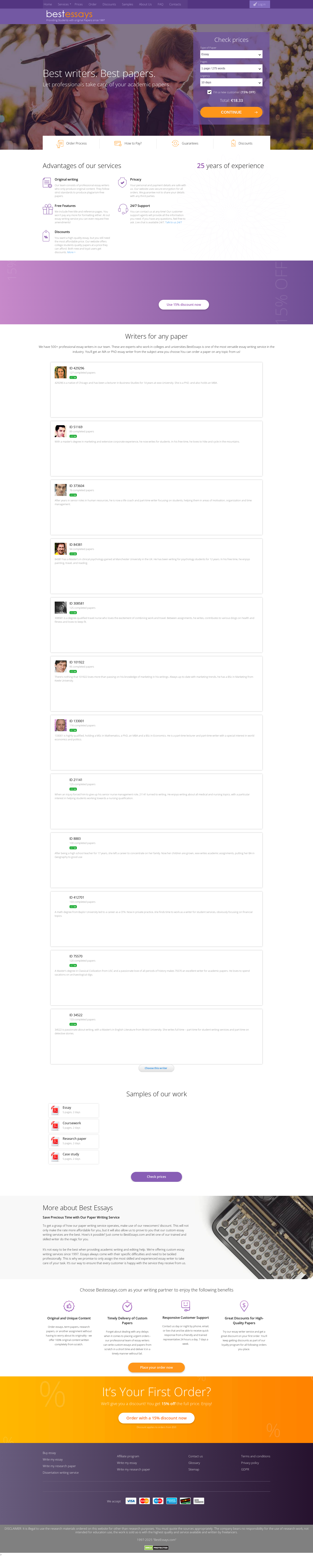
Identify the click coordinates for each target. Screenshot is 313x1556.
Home (46, 4)
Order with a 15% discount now (156, 1419)
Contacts (169, 4)
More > (71, 253)
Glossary (194, 1464)
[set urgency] (231, 83)
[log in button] (259, 4)
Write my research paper (59, 1467)
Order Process (71, 146)
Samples (123, 4)
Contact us (195, 1457)
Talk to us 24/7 (173, 223)
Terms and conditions (255, 1457)
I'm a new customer (234, 92)
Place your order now (156, 1368)
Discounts (106, 4)
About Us (140, 4)
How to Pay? (128, 145)
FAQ (154, 4)
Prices (76, 4)
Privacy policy (250, 1464)
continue (231, 112)
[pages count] (231, 69)
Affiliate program (128, 1457)
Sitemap (193, 1470)
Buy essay (49, 1454)
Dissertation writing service (61, 1473)
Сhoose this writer (156, 1069)
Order (90, 4)
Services (61, 4)
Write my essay (53, 1460)
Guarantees (185, 145)
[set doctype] (231, 55)
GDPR (245, 1470)
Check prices (156, 1178)
